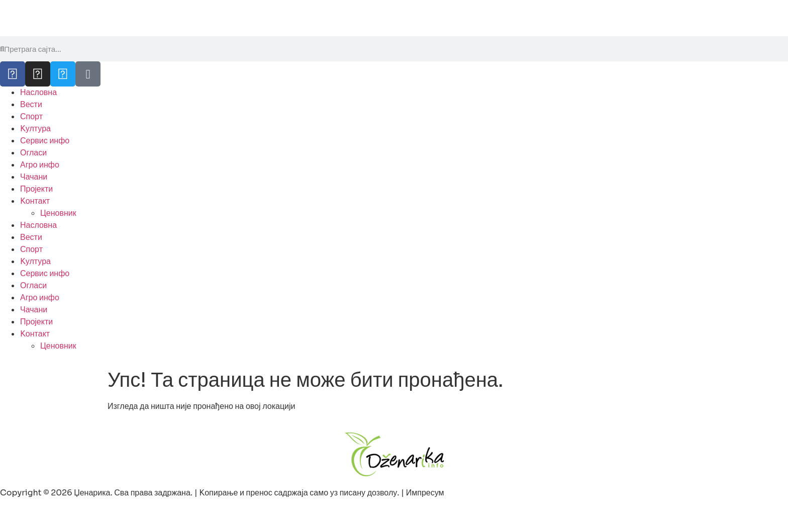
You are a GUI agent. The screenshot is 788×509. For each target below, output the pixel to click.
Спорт (31, 116)
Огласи (33, 152)
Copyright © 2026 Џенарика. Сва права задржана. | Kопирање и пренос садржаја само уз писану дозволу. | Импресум (222, 492)
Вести (31, 104)
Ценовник (58, 213)
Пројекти (36, 189)
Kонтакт (35, 201)
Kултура (35, 128)
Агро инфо (39, 164)
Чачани (33, 177)
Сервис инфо (44, 140)
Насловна (38, 92)
